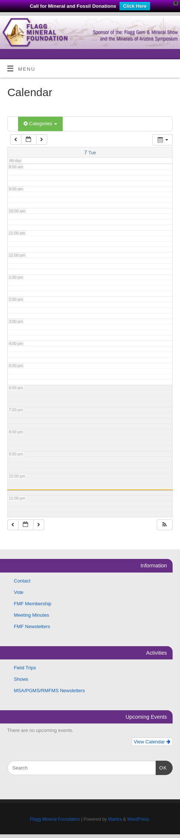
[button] (164, 525)
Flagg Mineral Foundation (55, 819)
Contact (22, 581)
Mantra (115, 819)
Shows (21, 679)
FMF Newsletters (32, 626)
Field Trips (25, 667)
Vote (19, 592)
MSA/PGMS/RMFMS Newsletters (49, 690)
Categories (40, 123)
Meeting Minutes (31, 615)
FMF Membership (33, 603)
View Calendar (152, 741)
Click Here (135, 6)
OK (161, 767)
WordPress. (138, 819)
